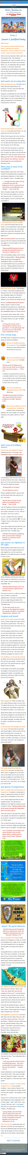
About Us (18, 1147)
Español (13, 1147)
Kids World (14, 1145)
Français (9, 1147)
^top (2, 1135)
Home (2, 6)
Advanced (19, 1145)
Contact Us (23, 1147)
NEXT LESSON (13, 1141)
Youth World (7, 6)
